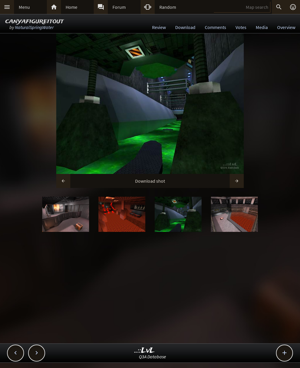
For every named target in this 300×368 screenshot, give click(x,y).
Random (167, 7)
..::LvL (144, 350)
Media (262, 27)
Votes (241, 27)
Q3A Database (152, 357)
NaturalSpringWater (34, 27)
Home (71, 7)
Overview (286, 27)
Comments (215, 27)
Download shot (150, 181)
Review (159, 27)
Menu (24, 7)
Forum (119, 7)
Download (185, 27)
